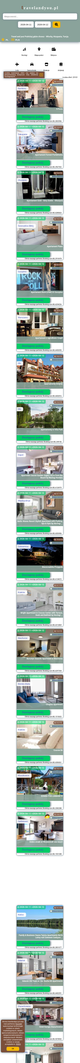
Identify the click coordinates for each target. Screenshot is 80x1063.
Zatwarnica (23, 546)
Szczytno (22, 271)
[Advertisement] (40, 881)
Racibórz (22, 88)
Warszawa (23, 317)
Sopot (20, 455)
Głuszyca (22, 180)
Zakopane (22, 134)
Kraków (21, 592)
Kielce (21, 914)
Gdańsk (21, 960)
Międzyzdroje (24, 500)
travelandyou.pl (40, 8)
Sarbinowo (23, 821)
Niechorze (22, 638)
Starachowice (24, 1006)
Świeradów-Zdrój (25, 226)
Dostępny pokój (33, 116)
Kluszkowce (23, 775)
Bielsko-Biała (24, 684)
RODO (18, 1044)
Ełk (19, 363)
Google (19, 1024)
